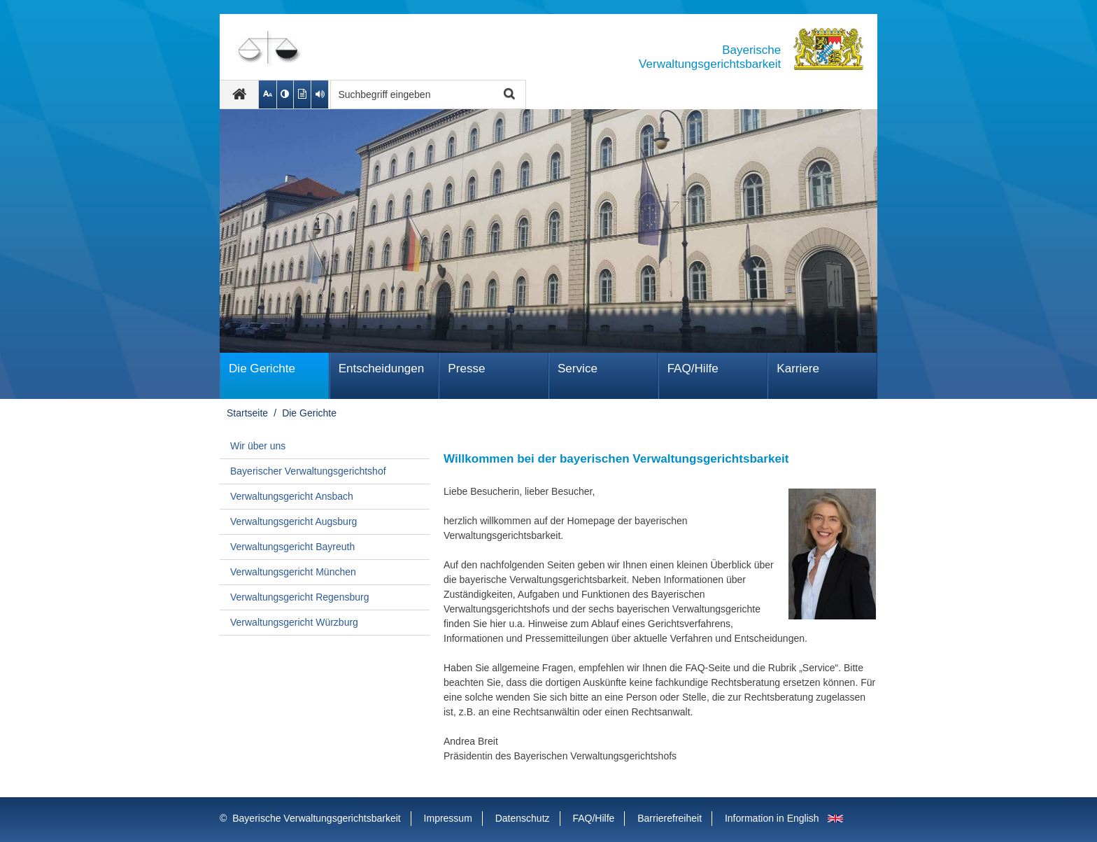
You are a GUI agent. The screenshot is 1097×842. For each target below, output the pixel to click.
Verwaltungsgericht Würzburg (294, 622)
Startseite (247, 413)
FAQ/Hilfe (693, 368)
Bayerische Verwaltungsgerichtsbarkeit (316, 818)
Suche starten (507, 95)
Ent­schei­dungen (382, 368)
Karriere (798, 368)
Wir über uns (257, 445)
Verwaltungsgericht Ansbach (291, 496)
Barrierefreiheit (669, 818)
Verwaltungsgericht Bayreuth (292, 546)
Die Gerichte (262, 368)
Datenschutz (522, 818)
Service (577, 368)
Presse (466, 368)
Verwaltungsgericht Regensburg (299, 597)
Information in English (772, 818)
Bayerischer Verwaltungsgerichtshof (308, 471)
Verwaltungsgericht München (293, 571)
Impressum (448, 818)
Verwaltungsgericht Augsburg (293, 521)
